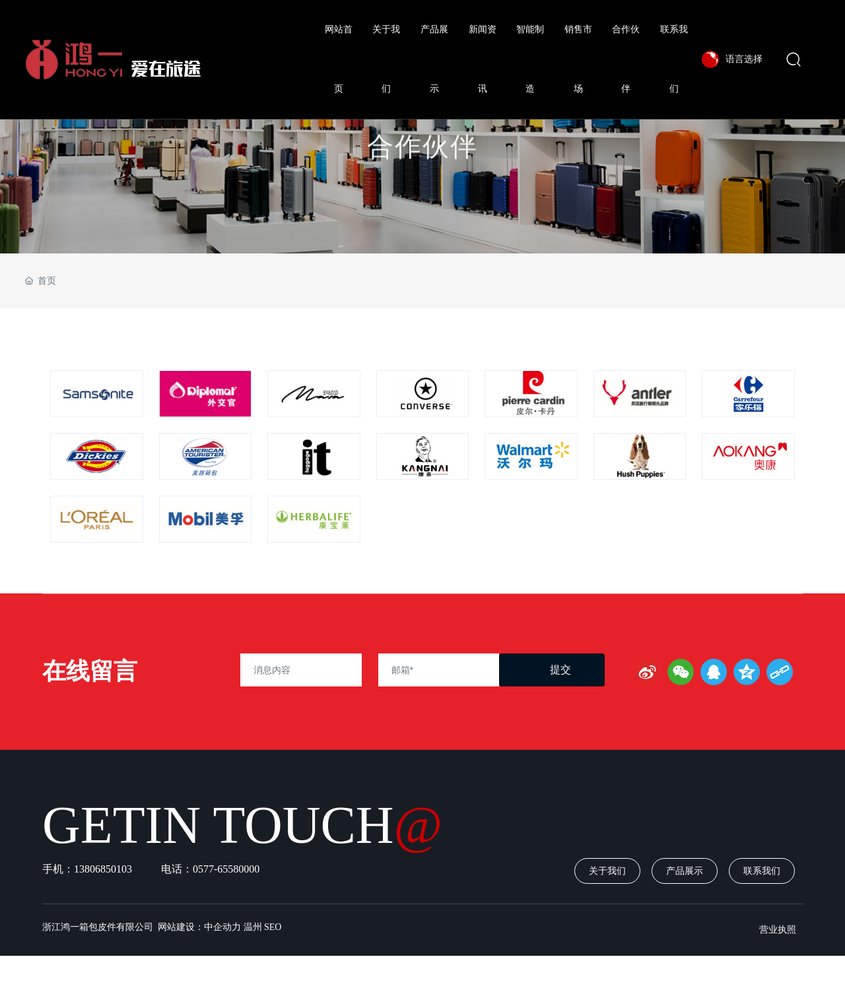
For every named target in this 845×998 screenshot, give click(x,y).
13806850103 (103, 869)
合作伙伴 (422, 167)
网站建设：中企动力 (199, 927)
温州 (253, 927)
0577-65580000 (227, 869)
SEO (272, 927)
